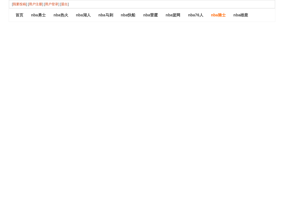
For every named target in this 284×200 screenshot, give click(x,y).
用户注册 (35, 4)
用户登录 (51, 4)
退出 (64, 4)
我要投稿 (19, 4)
